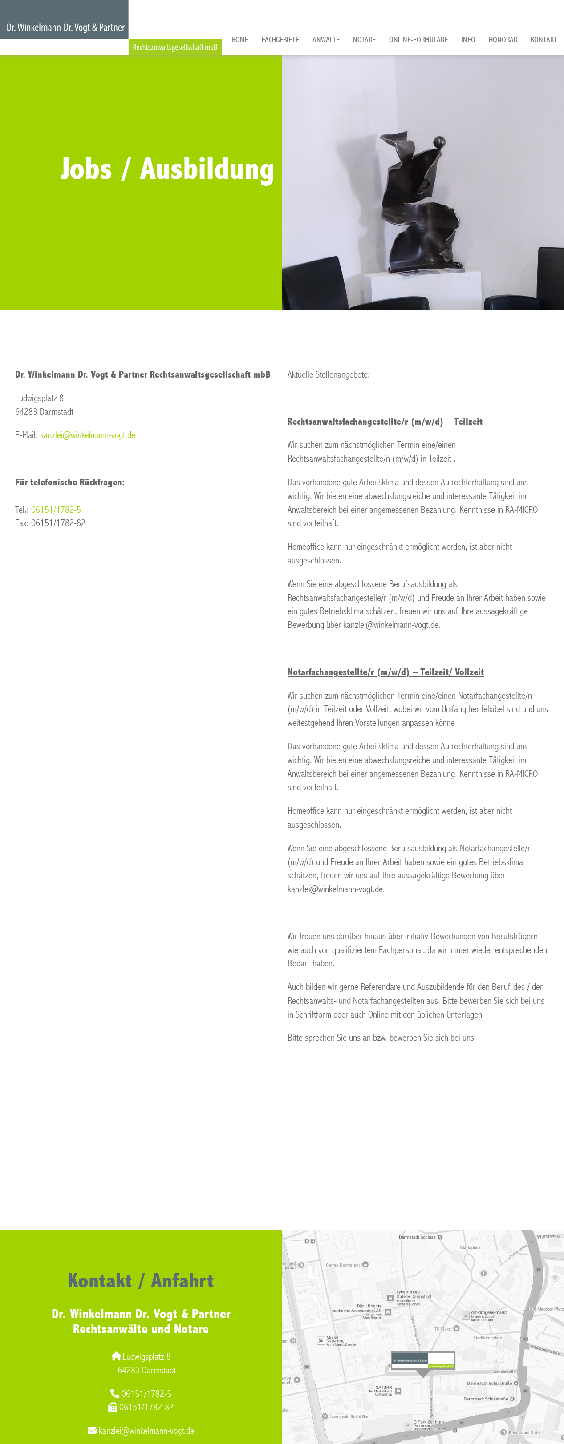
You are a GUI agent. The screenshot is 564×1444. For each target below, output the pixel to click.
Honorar (503, 39)
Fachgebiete (280, 39)
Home (239, 39)
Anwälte (326, 39)
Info (468, 39)
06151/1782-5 (56, 509)
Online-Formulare (418, 39)
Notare (364, 39)
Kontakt (544, 39)
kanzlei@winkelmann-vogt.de (87, 435)
